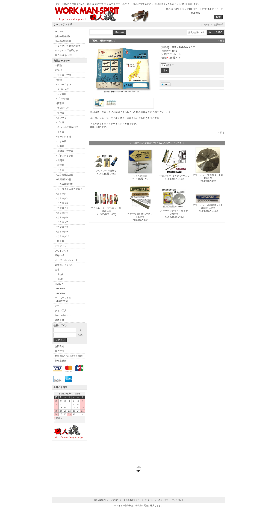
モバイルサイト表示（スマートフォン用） (163, 500)
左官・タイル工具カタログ (68, 189)
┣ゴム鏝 (59, 122)
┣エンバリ (60, 117)
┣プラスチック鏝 (64, 155)
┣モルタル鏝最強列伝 (66, 127)
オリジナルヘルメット (66, 260)
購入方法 (59, 351)
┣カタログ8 (61, 226)
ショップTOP (186, 9)
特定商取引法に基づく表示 (68, 356)
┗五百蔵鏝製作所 (64, 184)
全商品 (58, 65)
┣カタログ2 (61, 198)
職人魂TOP (172, 9)
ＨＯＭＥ (59, 31)
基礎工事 (59, 320)
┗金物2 (59, 279)
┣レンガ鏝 (60, 94)
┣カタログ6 (61, 217)
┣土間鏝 (59, 160)
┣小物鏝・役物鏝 (64, 151)
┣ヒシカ (59, 170)
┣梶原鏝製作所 (63, 179)
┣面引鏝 (59, 103)
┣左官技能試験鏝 (64, 174)
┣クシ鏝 (59, 132)
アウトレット (174, 54)
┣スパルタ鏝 (62, 89)
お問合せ (59, 346)
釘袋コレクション (64, 265)
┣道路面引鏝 (62, 108)
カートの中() (202, 9)
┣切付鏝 (59, 113)
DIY (57, 306)
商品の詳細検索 (63, 41)
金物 (57, 269)
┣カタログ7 (61, 222)
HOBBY (59, 284)
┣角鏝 (58, 79)
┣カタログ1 (61, 193)
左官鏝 (58, 70)
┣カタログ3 (61, 203)
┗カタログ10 (62, 236)
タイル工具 (60, 310)
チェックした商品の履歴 (67, 45)
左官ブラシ (60, 246)
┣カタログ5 (61, 212)
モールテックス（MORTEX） (63, 299)
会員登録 (218, 24)
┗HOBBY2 (61, 293)
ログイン (207, 24)
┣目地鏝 (59, 146)
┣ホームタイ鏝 (63, 136)
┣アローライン (63, 84)
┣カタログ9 (61, 231)
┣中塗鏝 (59, 165)
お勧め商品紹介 (63, 36)
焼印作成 (59, 255)
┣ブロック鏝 (62, 98)
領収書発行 (60, 360)
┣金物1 (59, 274)
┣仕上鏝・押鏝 (63, 75)
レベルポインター (64, 315)
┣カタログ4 (61, 208)
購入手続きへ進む (64, 55)
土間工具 (59, 241)
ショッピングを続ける (66, 50)
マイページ (217, 9)
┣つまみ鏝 (60, 141)
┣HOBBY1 (61, 288)
